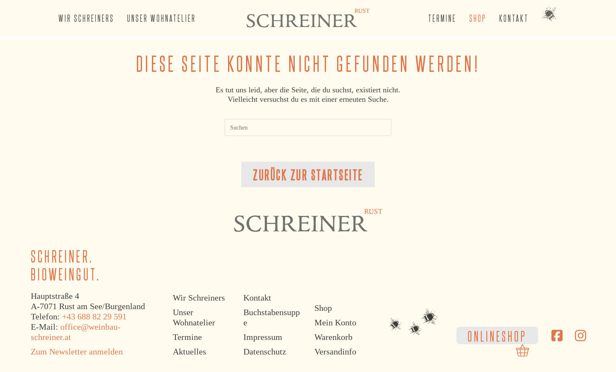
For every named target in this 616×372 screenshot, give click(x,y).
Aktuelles (189, 352)
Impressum (262, 337)
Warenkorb (333, 337)
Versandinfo (335, 352)
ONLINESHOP (497, 335)
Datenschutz (264, 352)
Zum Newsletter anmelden (77, 352)
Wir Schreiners (199, 298)
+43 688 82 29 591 (94, 317)
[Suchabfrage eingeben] (308, 127)
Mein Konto (335, 323)
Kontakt (257, 298)
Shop (323, 308)
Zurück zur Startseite (308, 174)
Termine (187, 337)
